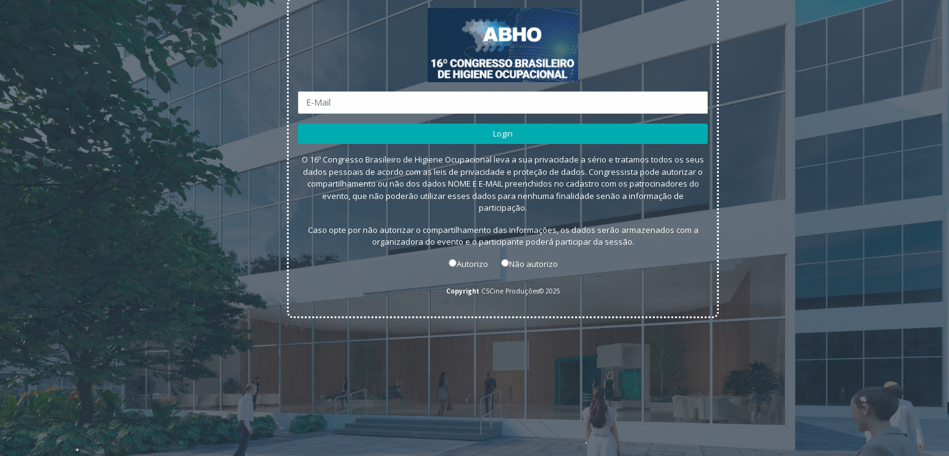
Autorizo (472, 263)
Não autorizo (533, 263)
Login (503, 132)
